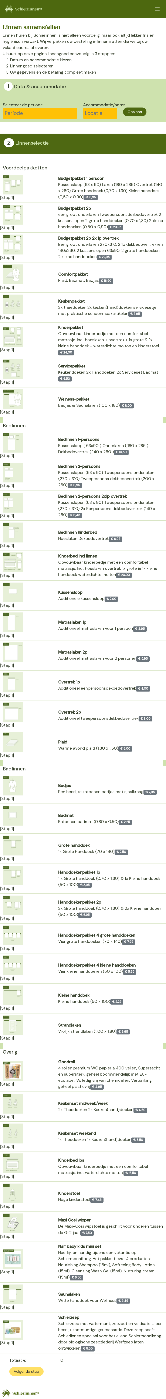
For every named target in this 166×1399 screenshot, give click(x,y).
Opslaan (135, 111)
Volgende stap (26, 1371)
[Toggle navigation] (157, 9)
